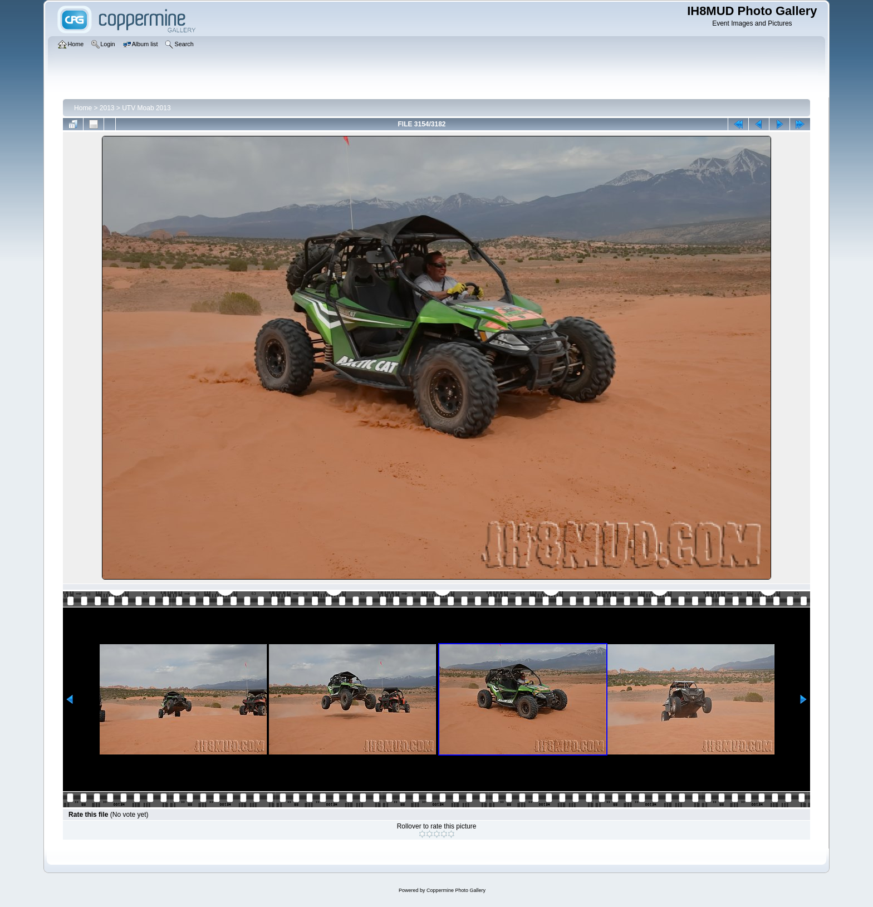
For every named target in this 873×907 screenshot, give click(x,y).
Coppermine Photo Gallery (455, 890)
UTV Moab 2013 (146, 108)
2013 (107, 108)
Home (83, 108)
